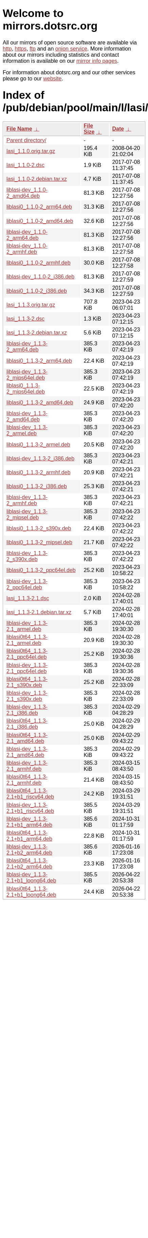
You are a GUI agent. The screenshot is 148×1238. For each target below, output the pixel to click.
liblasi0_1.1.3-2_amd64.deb (39, 402)
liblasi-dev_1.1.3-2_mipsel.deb (27, 514)
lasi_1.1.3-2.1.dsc (27, 598)
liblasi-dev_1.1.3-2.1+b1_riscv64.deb (30, 808)
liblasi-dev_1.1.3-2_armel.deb (27, 430)
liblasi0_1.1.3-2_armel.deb (38, 444)
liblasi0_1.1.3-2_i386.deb (36, 486)
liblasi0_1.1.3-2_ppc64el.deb (41, 570)
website (52, 78)
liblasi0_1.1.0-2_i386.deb (36, 291)
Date (118, 129)
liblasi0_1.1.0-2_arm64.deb (39, 207)
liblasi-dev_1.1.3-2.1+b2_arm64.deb (29, 850)
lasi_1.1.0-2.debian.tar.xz (36, 179)
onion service (71, 49)
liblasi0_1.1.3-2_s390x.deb (38, 528)
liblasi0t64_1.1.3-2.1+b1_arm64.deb (29, 836)
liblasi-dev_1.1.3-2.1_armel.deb (27, 626)
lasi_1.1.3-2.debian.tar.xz (36, 333)
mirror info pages (96, 61)
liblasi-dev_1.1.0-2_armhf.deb (27, 249)
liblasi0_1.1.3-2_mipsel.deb (39, 542)
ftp (33, 49)
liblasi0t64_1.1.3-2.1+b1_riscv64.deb (30, 794)
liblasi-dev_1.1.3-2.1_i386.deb (27, 710)
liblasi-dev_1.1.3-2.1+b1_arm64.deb (29, 822)
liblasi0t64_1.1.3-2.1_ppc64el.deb (27, 654)
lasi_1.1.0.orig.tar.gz (30, 151)
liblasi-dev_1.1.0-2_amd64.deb (27, 193)
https (21, 49)
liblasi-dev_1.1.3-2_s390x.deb (27, 556)
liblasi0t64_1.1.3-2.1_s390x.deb (27, 682)
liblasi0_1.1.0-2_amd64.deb (39, 221)
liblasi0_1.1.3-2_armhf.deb (38, 472)
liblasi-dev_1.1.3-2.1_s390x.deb (27, 696)
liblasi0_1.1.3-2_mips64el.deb (25, 389)
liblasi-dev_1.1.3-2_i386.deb (40, 458)
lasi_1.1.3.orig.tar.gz (30, 305)
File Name (19, 129)
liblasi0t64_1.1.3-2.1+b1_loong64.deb (31, 892)
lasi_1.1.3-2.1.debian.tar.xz (38, 612)
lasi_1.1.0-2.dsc (25, 165)
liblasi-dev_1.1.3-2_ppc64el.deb (27, 584)
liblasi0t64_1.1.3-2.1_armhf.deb (27, 780)
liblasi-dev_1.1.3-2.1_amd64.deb (27, 752)
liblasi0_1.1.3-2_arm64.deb (39, 361)
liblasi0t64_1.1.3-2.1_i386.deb (27, 724)
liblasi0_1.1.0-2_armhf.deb (38, 263)
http (7, 49)
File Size (89, 129)
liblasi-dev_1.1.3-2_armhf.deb (27, 500)
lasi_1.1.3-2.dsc (25, 319)
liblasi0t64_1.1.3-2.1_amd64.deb (27, 738)
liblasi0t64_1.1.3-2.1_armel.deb (27, 640)
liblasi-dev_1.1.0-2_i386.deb (40, 277)
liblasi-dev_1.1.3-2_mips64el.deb (27, 375)
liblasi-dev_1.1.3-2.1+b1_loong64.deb (31, 877)
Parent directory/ (26, 140)
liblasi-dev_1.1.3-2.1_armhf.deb (27, 766)
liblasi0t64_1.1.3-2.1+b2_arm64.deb (29, 864)
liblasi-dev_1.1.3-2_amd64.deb (27, 416)
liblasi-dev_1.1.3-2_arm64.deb (27, 347)
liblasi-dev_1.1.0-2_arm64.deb (27, 235)
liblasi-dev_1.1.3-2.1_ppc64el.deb (27, 668)
